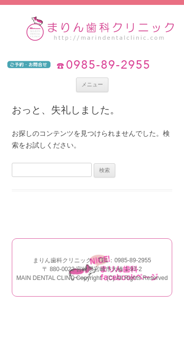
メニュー (92, 84)
